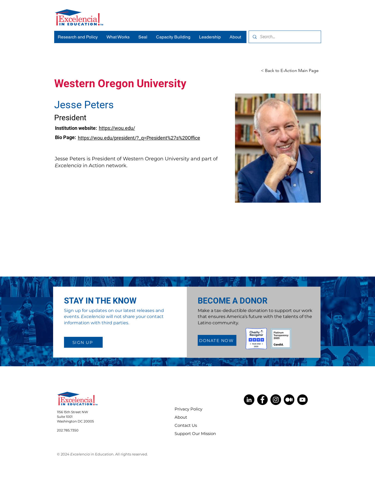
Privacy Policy (188, 409)
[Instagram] (275, 399)
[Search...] (284, 37)
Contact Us (186, 425)
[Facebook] (262, 399)
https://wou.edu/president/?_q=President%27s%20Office (139, 138)
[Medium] (289, 399)
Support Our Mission (192, 433)
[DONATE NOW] (217, 340)
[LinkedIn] (249, 399)
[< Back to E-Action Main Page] (290, 71)
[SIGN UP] (83, 342)
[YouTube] (302, 399)
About (181, 417)
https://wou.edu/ (117, 128)
